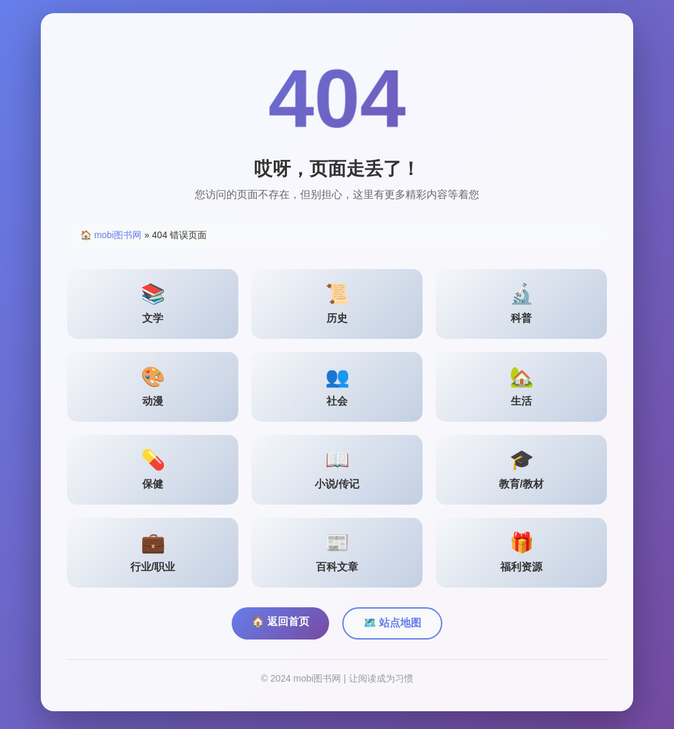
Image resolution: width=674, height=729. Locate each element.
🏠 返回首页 (280, 624)
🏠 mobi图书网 (111, 237)
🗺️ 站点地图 (392, 625)
